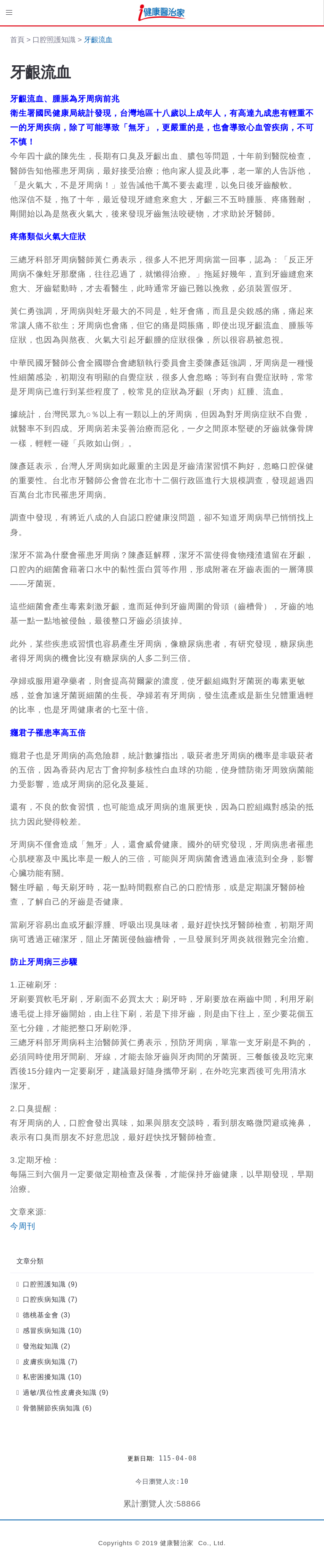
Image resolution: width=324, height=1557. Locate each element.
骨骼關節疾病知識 (51, 1408)
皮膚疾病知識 (44, 1361)
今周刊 (22, 1226)
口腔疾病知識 (44, 1299)
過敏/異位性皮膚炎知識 (60, 1392)
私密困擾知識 (44, 1376)
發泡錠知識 (41, 1346)
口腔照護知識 (44, 1284)
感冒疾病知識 (44, 1330)
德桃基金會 (41, 1315)
